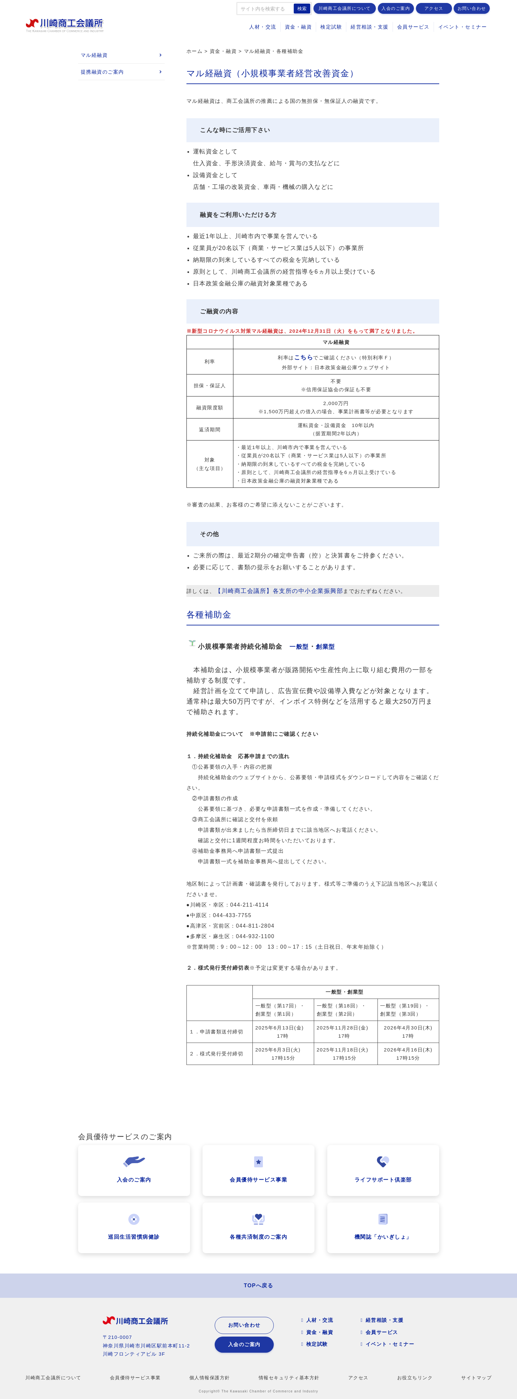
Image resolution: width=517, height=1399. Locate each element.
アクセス (433, 8)
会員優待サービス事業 (135, 1377)
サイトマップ (476, 1377)
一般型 (299, 646)
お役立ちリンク (415, 1377)
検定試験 (331, 27)
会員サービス (413, 27)
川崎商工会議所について (344, 8)
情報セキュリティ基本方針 (289, 1377)
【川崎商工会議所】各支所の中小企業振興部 (279, 591)
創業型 (325, 646)
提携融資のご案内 (102, 72)
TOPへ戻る (258, 1285)
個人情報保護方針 (209, 1377)
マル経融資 (94, 55)
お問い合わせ (472, 8)
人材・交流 (262, 27)
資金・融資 (298, 27)
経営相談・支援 (370, 27)
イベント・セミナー (462, 27)
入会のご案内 (395, 8)
